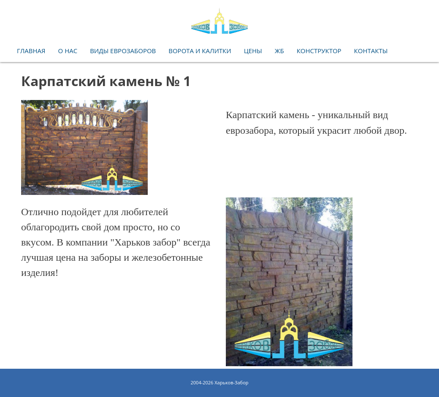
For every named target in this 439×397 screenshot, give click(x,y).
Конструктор (319, 50)
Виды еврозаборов (123, 50)
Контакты (371, 50)
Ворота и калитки (199, 50)
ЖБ (279, 50)
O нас (68, 50)
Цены (253, 50)
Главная (31, 50)
